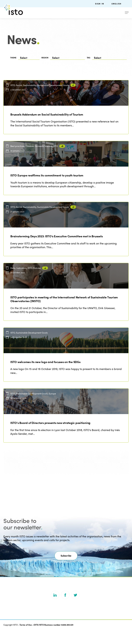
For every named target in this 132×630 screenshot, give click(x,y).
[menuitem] (120, 4)
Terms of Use (26, 624)
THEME (13, 57)
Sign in (99, 3)
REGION (44, 57)
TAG (88, 57)
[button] (66, 555)
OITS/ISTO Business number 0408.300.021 (53, 624)
